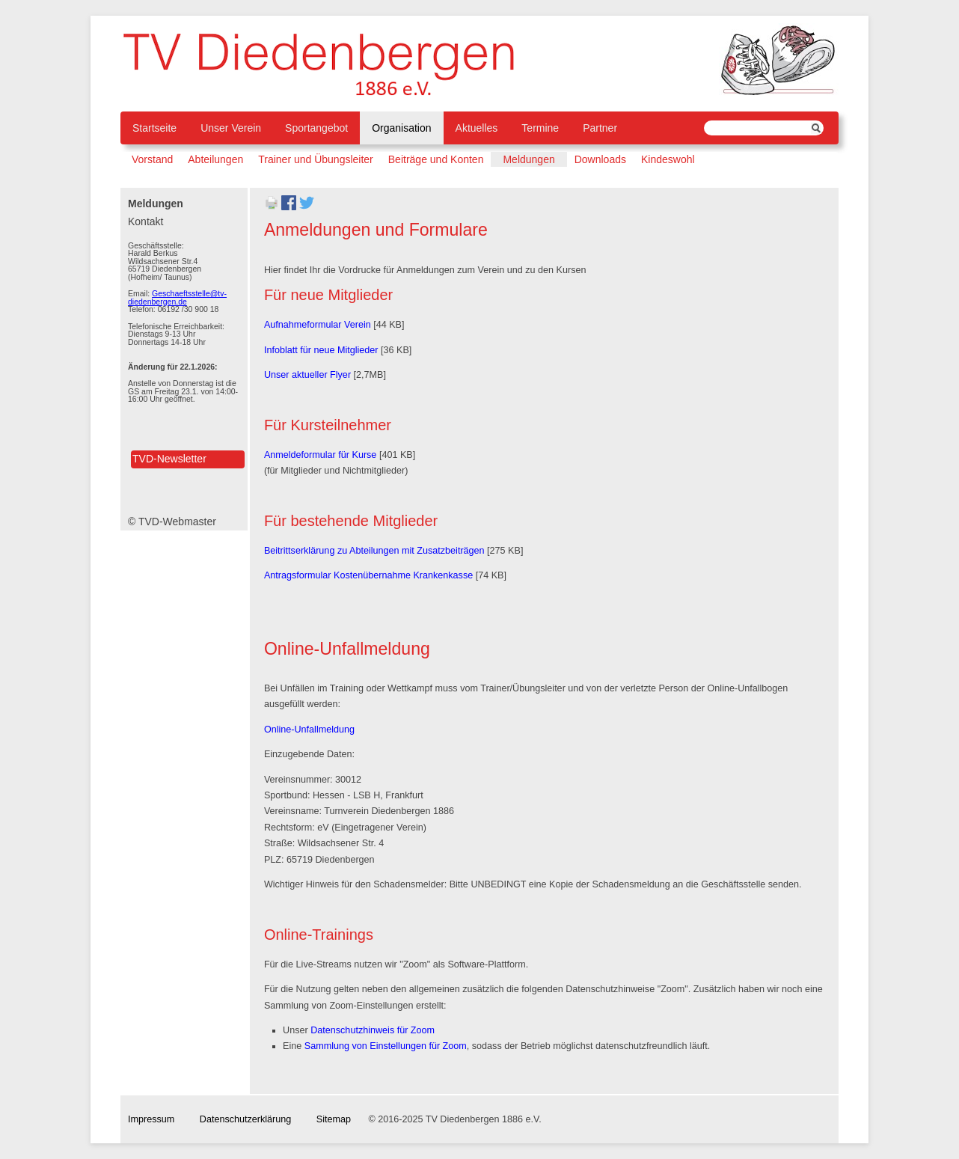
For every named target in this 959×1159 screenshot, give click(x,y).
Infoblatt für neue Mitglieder (321, 350)
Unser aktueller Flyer (307, 375)
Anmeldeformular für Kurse (320, 455)
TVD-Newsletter (169, 459)
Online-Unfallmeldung (309, 729)
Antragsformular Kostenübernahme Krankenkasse (368, 575)
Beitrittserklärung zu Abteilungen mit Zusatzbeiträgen (374, 550)
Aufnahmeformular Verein (317, 324)
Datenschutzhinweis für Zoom (372, 1030)
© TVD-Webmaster (172, 521)
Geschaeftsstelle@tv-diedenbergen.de (177, 297)
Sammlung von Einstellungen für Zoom (385, 1046)
